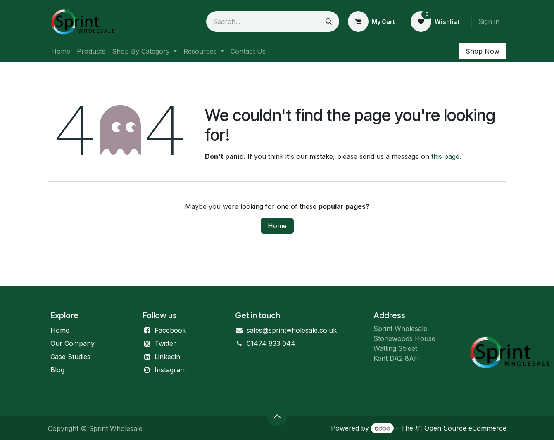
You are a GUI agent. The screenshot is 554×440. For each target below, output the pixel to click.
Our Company (72, 343)
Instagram (170, 370)
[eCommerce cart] (371, 21)
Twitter (165, 343)
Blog (57, 370)
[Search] (329, 21)
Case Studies (70, 356)
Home (277, 226)
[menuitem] (61, 51)
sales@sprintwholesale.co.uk (292, 330)
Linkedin (167, 356)
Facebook (170, 330)
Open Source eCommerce (465, 428)
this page (445, 156)
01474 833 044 (271, 343)
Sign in (488, 21)
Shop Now (482, 51)
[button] (277, 416)
